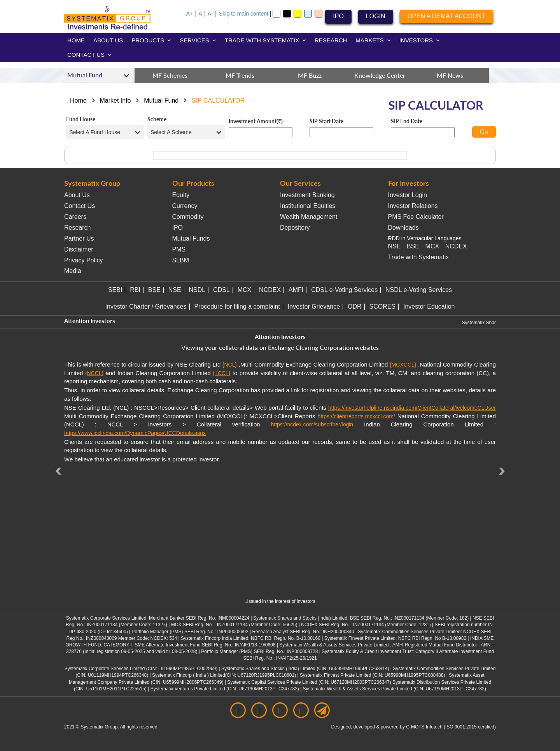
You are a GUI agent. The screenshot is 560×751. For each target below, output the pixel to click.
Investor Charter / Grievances (146, 306)
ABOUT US (108, 40)
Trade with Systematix (418, 257)
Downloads (403, 227)
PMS (179, 249)
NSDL (197, 289)
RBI (135, 289)
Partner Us (79, 238)
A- (210, 13)
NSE (394, 246)
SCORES (382, 306)
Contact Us (79, 206)
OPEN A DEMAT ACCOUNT (446, 16)
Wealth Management (308, 216)
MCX (432, 246)
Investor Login (407, 195)
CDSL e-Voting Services (344, 289)
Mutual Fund (161, 100)
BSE (413, 246)
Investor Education (429, 306)
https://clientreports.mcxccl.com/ (356, 416)
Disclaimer (78, 249)
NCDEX (456, 246)
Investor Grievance (314, 306)
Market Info (115, 100)
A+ (189, 13)
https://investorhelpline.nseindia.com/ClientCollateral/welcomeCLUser (412, 408)
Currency (185, 206)
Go (484, 132)
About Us (77, 195)
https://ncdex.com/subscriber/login (312, 424)
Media (72, 270)
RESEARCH (331, 40)
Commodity (188, 216)
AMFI (296, 289)
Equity (180, 195)
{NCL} (229, 365)
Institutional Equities (307, 206)
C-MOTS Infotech (424, 727)
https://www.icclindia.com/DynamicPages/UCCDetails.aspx (135, 433)
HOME (76, 40)
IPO (338, 16)
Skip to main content (243, 13)
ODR (355, 306)
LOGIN (375, 16)
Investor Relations (413, 206)
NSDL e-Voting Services (418, 289)
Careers (75, 216)
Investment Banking (307, 195)
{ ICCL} (221, 373)
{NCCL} (94, 373)
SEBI (115, 289)
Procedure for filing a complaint (237, 306)
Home (78, 100)
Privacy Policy (83, 260)
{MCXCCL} (403, 365)
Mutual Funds (191, 238)
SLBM (180, 260)
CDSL (221, 289)
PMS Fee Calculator (416, 216)
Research (77, 227)
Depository (295, 227)
